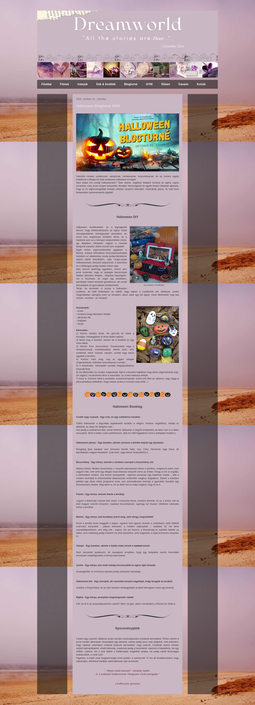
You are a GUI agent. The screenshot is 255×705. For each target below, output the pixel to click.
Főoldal (46, 84)
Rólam (165, 84)
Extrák (201, 84)
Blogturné (131, 84)
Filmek (64, 84)
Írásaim (183, 84)
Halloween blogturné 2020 (98, 106)
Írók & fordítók (105, 84)
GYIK (149, 84)
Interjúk (83, 84)
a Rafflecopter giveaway (127, 683)
